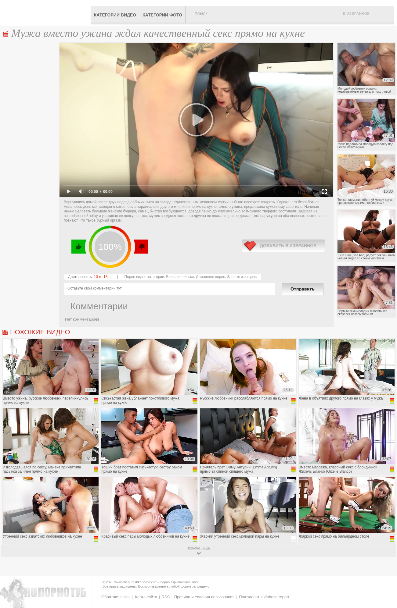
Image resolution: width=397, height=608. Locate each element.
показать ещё (198, 548)
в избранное (283, 246)
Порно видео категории (144, 277)
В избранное (356, 14)
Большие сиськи (180, 277)
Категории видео (115, 14)
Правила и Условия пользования (204, 597)
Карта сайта (146, 597)
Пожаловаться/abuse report (264, 597)
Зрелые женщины (242, 277)
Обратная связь (116, 597)
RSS (165, 597)
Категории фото (162, 14)
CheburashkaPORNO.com (47, 13)
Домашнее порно (210, 277)
